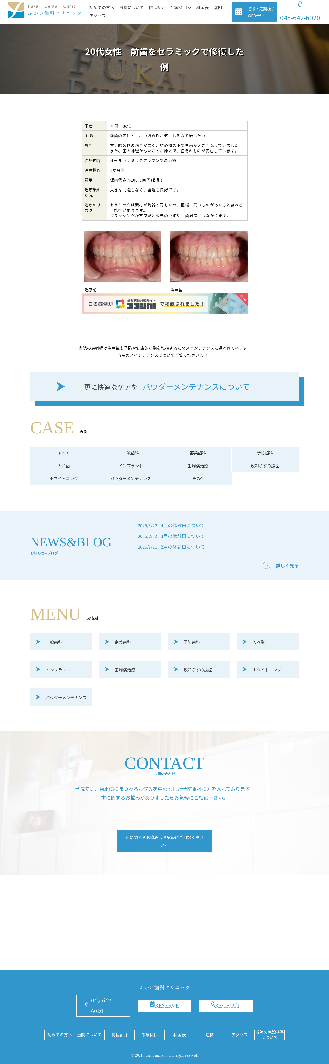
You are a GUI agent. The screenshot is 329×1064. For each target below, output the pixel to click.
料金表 (202, 7)
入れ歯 (64, 465)
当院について (131, 7)
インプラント (130, 465)
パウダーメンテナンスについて (167, 387)
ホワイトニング (63, 478)
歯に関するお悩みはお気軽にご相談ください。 (164, 841)
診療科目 (181, 7)
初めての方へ (101, 7)
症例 (218, 7)
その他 (198, 478)
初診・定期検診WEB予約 (261, 12)
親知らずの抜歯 (265, 465)
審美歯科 (198, 453)
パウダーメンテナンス (130, 478)
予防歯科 (265, 453)
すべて (64, 453)
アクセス (97, 15)
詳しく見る (287, 565)
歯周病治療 (198, 465)
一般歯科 (131, 453)
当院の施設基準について (269, 1034)
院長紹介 (157, 7)
